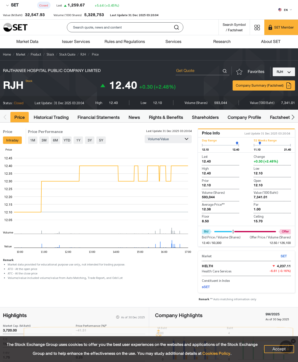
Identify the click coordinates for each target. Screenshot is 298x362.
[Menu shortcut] (257, 27)
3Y (90, 140)
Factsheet (280, 117)
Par (256, 204)
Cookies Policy (216, 353)
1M (32, 140)
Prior (205, 180)
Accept (279, 349)
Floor (205, 216)
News (134, 117)
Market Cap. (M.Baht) (16, 325)
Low (256, 168)
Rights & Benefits (166, 117)
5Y (101, 140)
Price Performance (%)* (91, 325)
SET (12, 5)
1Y (78, 140)
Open (257, 180)
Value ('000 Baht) (266, 192)
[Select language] (285, 9)
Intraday (12, 140)
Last (205, 156)
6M (55, 140)
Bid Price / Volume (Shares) (221, 237)
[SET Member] (281, 27)
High (205, 168)
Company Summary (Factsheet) (264, 85)
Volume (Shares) (213, 192)
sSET (206, 287)
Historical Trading (51, 117)
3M (44, 140)
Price (19, 117)
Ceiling (259, 216)
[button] (125, 27)
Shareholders (205, 117)
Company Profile (244, 117)
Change (259, 156)
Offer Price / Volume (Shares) (270, 237)
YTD (67, 140)
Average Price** (213, 204)
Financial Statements (99, 117)
